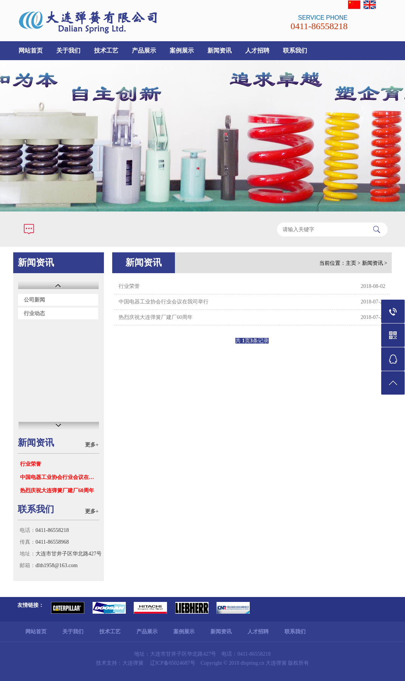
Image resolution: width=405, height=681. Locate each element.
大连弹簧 (133, 663)
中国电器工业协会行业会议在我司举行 (59, 477)
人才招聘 (257, 50)
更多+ (92, 444)
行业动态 (34, 313)
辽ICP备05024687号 (172, 663)
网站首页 (31, 50)
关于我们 (68, 50)
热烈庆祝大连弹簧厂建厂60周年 (57, 490)
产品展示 (144, 50)
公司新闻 (34, 300)
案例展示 (182, 50)
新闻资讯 (219, 50)
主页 (351, 263)
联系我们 (295, 50)
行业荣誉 (30, 464)
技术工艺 (106, 50)
